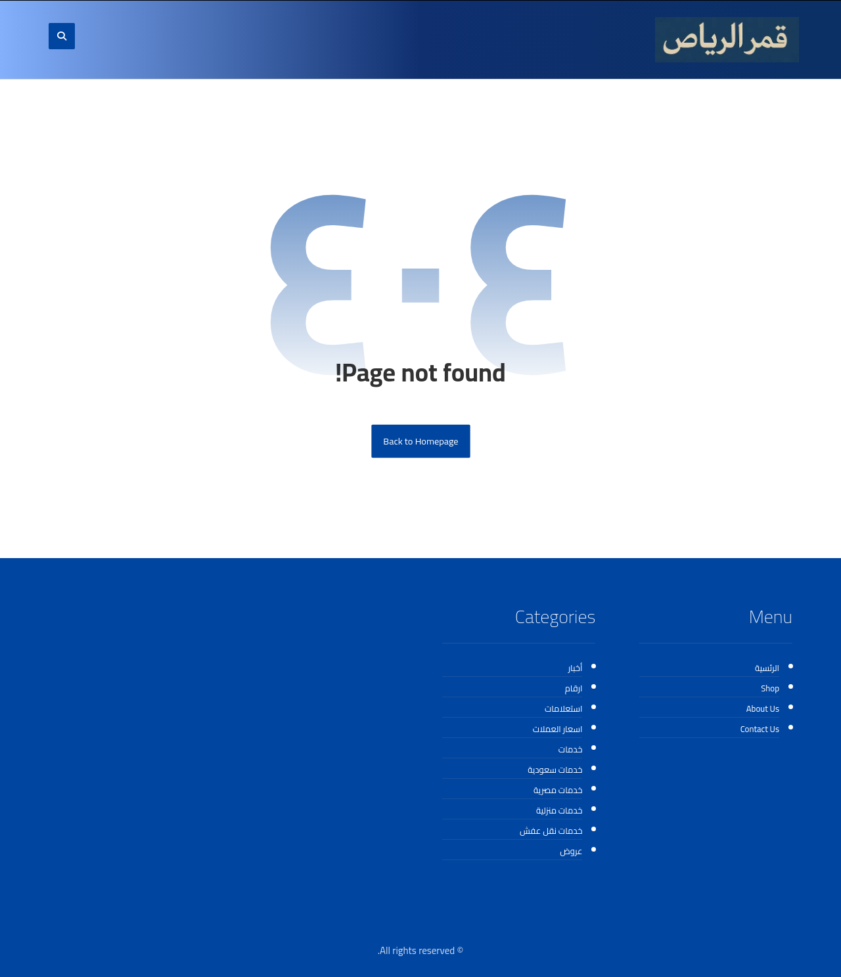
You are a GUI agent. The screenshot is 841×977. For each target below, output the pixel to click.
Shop (770, 688)
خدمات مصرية (558, 790)
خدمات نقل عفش (551, 830)
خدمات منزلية (559, 810)
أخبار (575, 668)
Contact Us (759, 729)
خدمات (570, 749)
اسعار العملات (558, 729)
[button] (62, 36)
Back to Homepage (420, 441)
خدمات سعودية (555, 769)
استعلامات (564, 708)
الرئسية (767, 668)
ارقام (574, 688)
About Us (762, 708)
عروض (571, 851)
